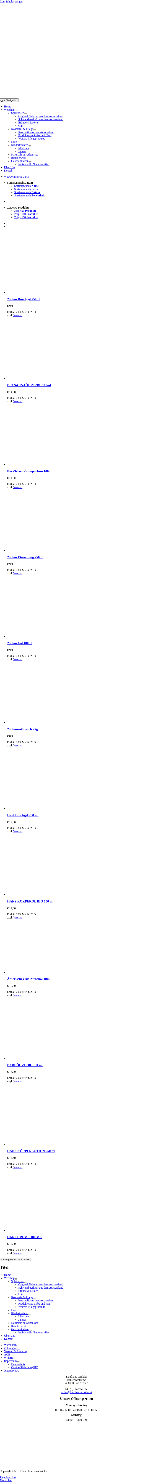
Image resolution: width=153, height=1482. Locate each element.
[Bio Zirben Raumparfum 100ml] (38, 464)
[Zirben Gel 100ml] (38, 636)
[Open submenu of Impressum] (18, 1361)
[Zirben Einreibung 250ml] (38, 550)
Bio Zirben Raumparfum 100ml (29, 471)
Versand (17, 315)
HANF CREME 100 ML (24, 1237)
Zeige (18, 207)
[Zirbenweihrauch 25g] (38, 722)
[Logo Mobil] (76, 96)
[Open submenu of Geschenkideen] (30, 161)
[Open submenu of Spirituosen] (25, 113)
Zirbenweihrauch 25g (22, 729)
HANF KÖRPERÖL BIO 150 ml (30, 901)
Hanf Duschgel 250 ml (22, 815)
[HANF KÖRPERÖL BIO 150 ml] (38, 894)
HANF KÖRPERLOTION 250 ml (31, 1151)
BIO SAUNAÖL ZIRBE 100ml (29, 385)
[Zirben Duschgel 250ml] (38, 292)
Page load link (8, 1477)
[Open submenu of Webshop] (16, 110)
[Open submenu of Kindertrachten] (29, 145)
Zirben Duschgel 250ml (23, 299)
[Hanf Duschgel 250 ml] (38, 808)
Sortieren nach (20, 182)
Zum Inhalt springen (11, 1)
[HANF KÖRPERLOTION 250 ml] (38, 1144)
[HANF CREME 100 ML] (38, 1230)
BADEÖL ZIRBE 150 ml (25, 1065)
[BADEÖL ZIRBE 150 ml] (38, 1058)
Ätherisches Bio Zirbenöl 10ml (29, 979)
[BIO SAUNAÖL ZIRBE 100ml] (38, 378)
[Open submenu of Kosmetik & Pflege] (34, 129)
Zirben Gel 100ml (19, 643)
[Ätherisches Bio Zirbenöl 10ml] (34, 972)
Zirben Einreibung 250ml (25, 557)
